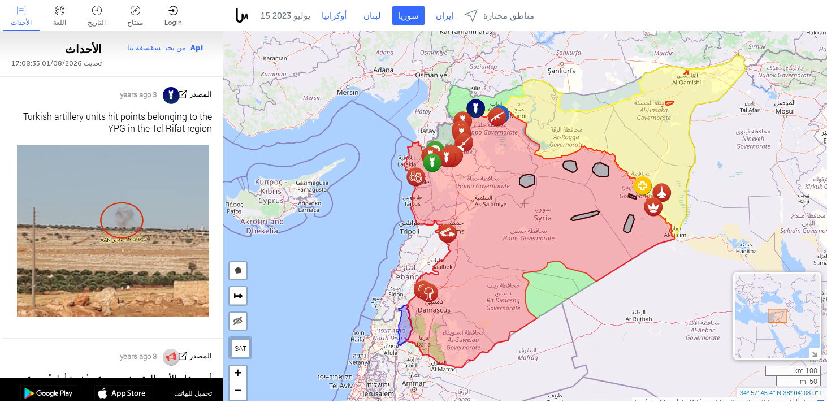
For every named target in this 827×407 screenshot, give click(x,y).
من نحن (176, 48)
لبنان (372, 16)
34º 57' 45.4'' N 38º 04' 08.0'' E (782, 392)
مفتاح (135, 16)
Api (196, 48)
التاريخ (97, 16)
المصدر (200, 94)
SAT (240, 348)
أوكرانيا (334, 16)
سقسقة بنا (144, 48)
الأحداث (21, 16)
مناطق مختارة (499, 15)
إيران (444, 16)
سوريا (408, 16)
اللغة (59, 16)
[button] (464, 142)
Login (173, 16)
